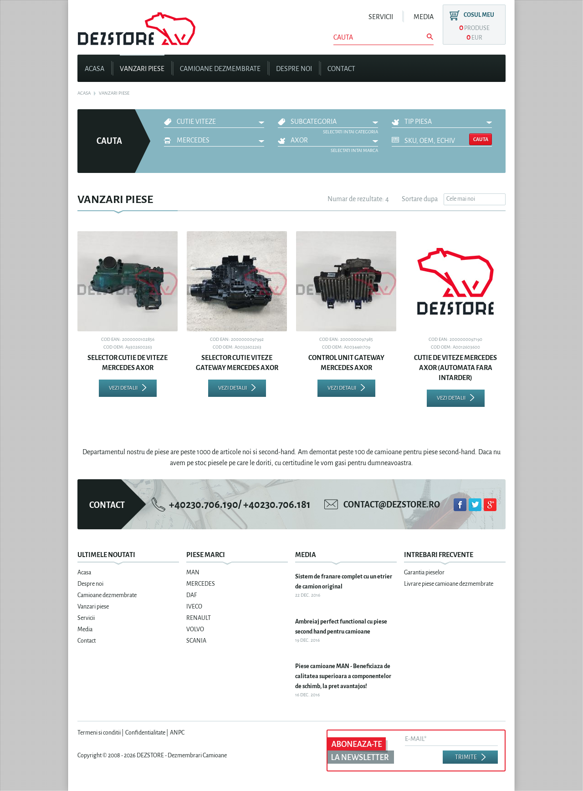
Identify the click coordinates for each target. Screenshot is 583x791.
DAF (191, 595)
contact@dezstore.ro (391, 504)
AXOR (299, 140)
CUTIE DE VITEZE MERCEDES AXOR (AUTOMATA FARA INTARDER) (455, 367)
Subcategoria (314, 121)
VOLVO (195, 629)
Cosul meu (479, 15)
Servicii (380, 16)
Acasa (94, 68)
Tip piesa (418, 121)
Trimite (466, 757)
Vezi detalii (123, 388)
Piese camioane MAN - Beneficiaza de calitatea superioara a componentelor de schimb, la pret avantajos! (343, 676)
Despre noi (294, 68)
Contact (341, 68)
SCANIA (196, 641)
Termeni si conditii (99, 733)
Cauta (480, 139)
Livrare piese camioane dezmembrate (448, 584)
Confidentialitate (145, 733)
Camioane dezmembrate (220, 68)
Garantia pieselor (424, 572)
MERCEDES (193, 140)
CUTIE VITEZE (196, 121)
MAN (192, 572)
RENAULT (198, 618)
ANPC (177, 733)
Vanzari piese (142, 68)
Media (424, 16)
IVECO (194, 606)
